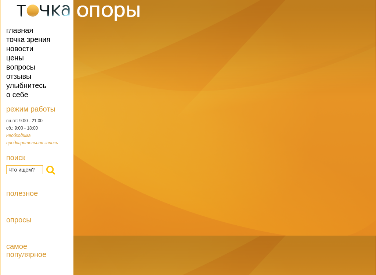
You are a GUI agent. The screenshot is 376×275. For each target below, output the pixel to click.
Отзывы (18, 76)
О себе (17, 95)
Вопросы (20, 67)
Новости (19, 49)
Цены (15, 58)
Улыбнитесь (26, 85)
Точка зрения (28, 39)
